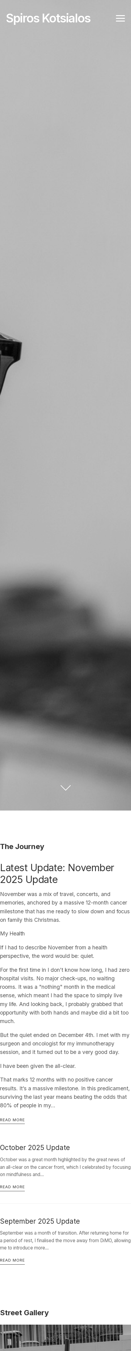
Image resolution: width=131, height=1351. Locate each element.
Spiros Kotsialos (48, 18)
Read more (12, 1120)
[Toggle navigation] (120, 18)
